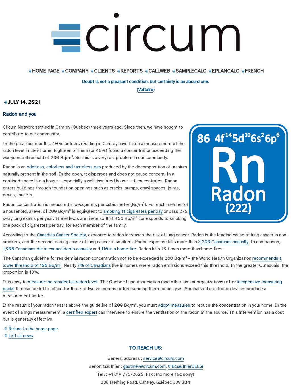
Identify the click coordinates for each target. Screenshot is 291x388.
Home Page (45, 71)
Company (76, 71)
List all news (21, 336)
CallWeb (159, 71)
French (254, 71)
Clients (104, 71)
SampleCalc (191, 71)
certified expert (81, 312)
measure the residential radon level (63, 282)
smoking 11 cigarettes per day (133, 211)
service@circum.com (163, 358)
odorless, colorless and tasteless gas (64, 167)
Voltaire (145, 89)
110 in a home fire (118, 249)
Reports (131, 71)
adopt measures (174, 305)
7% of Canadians (94, 265)
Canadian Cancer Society (61, 235)
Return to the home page (33, 329)
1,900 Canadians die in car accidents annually (47, 249)
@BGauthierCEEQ (185, 366)
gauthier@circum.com (144, 366)
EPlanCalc (225, 71)
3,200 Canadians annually (223, 242)
